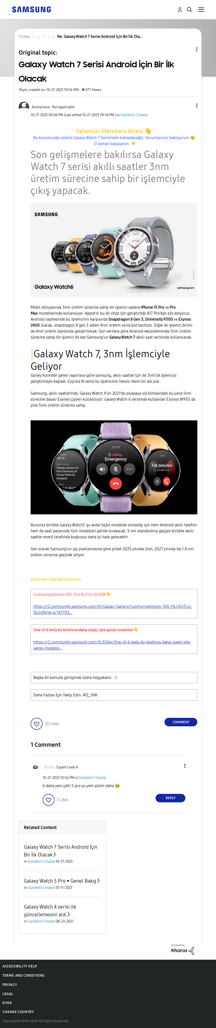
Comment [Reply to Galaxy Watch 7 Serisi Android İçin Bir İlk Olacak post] (181, 722)
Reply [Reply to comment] (170, 798)
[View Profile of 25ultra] (49, 767)
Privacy (9, 985)
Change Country (18, 1012)
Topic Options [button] (188, 49)
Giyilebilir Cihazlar (134, 115)
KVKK (7, 1003)
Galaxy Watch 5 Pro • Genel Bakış (60, 881)
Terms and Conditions (23, 975)
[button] (189, 105)
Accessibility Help (19, 966)
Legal (7, 994)
